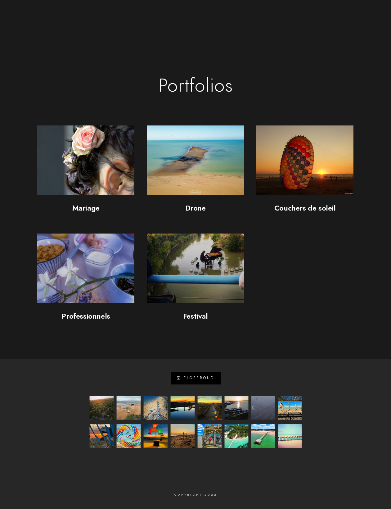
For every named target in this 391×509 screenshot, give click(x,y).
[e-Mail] (136, 13)
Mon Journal (323, 25)
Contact (359, 25)
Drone (195, 208)
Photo (209, 25)
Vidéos (235, 25)
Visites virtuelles (275, 25)
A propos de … (127, 25)
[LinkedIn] (114, 13)
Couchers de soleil (305, 208)
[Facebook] (103, 13)
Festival (195, 316)
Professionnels (85, 316)
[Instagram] (125, 13)
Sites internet (173, 25)
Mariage (86, 208)
